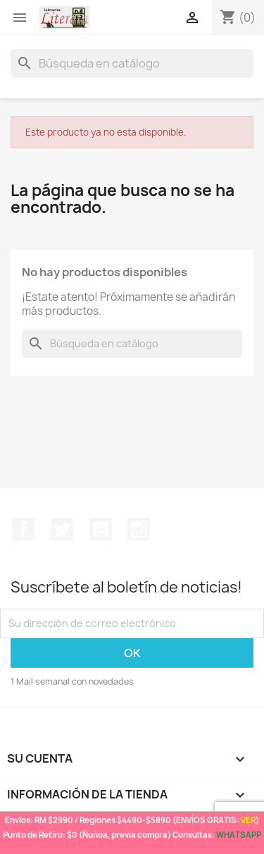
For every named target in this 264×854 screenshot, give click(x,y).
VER (248, 820)
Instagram (138, 529)
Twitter (62, 529)
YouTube (100, 529)
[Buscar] (132, 63)
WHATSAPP (238, 834)
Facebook (23, 529)
